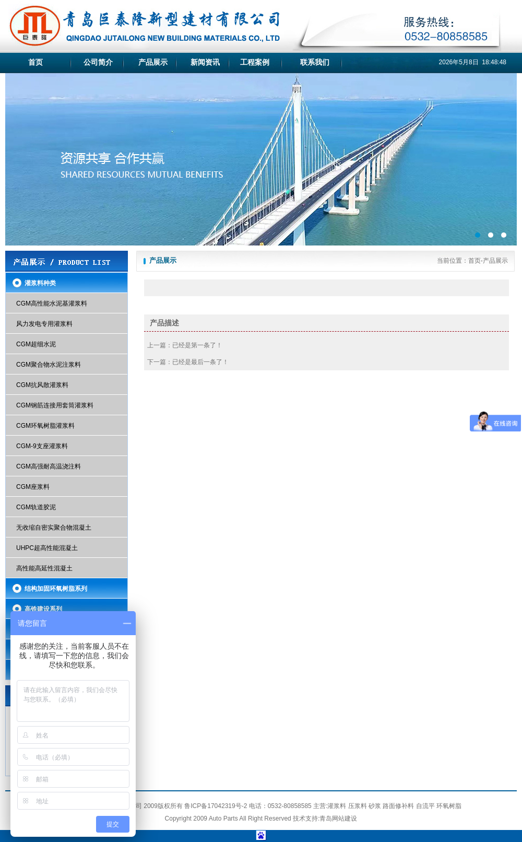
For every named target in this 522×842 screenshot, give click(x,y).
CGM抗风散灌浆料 (42, 385)
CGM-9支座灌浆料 (42, 446)
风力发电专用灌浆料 (44, 324)
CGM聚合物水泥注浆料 (48, 364)
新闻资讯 (205, 62)
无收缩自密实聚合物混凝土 (53, 527)
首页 (35, 62)
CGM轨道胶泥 (36, 507)
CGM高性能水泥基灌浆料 (51, 303)
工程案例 (254, 62)
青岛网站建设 (338, 818)
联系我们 (314, 62)
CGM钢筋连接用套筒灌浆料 (54, 405)
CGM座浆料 (33, 486)
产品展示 (153, 62)
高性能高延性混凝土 (44, 568)
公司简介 (98, 62)
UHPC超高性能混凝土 (47, 548)
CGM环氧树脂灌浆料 (45, 425)
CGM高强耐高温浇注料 (48, 466)
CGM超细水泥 (36, 344)
